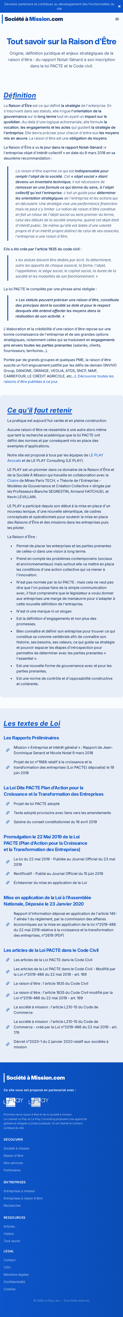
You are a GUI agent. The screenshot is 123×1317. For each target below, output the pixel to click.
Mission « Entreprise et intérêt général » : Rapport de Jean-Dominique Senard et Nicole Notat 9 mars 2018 (59, 750)
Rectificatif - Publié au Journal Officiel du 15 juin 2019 (54, 873)
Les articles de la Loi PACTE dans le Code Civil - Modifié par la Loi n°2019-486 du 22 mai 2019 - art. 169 (60, 972)
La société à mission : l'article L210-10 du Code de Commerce (51, 1010)
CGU (7, 1267)
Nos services (13, 1163)
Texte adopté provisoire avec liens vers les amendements (58, 813)
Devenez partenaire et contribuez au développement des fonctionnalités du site (59, 6)
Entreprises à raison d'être (23, 1198)
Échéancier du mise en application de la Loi (46, 882)
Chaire (12, 480)
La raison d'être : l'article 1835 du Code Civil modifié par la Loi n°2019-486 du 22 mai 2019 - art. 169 (59, 995)
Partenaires (12, 1170)
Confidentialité (14, 1282)
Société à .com (34, 19)
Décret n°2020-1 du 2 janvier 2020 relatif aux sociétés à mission (56, 1044)
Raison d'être (13, 1155)
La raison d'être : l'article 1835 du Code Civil (46, 983)
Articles (9, 1226)
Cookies (10, 1289)
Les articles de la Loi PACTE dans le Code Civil (48, 960)
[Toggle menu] (117, 19)
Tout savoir (12, 1241)
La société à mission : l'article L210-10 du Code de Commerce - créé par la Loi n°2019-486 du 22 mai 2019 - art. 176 (61, 1027)
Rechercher (12, 1205)
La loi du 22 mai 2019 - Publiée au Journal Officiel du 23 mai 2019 (60, 862)
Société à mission (16, 1148)
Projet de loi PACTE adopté (32, 803)
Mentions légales (16, 1274)
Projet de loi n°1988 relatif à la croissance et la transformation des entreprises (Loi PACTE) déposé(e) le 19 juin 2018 (59, 767)
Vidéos (9, 1234)
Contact (10, 1260)
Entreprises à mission (19, 1191)
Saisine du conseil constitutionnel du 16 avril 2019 (51, 822)
